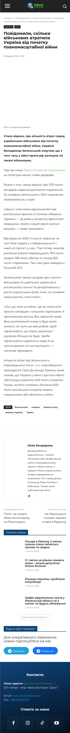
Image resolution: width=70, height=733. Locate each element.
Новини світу (50, 380)
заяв (37, 338)
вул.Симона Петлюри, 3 (39, 695)
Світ (17, 26)
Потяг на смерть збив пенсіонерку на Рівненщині (17, 529)
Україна (8, 18)
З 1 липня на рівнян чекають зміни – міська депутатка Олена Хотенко (44, 575)
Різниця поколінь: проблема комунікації (45, 592)
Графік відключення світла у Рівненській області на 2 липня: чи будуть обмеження (45, 612)
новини (36, 380)
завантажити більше (35, 629)
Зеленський (21, 380)
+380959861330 (19, 712)
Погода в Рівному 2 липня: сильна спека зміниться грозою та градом (43, 556)
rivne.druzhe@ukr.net (27, 707)
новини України (14, 385)
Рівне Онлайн (34, 143)
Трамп (30, 385)
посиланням (56, 143)
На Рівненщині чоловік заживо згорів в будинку (54, 529)
